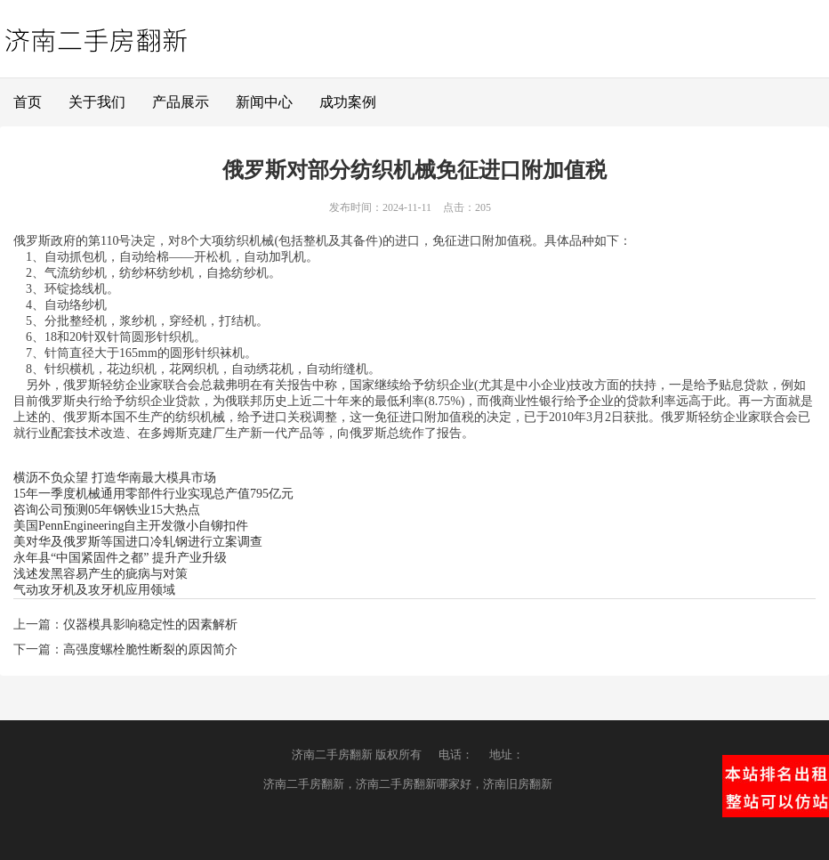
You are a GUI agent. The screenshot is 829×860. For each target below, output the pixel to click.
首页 (27, 102)
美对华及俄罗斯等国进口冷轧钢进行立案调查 (137, 541)
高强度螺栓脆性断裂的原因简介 (150, 649)
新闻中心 (264, 102)
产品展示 (180, 102)
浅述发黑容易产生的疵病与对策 (100, 573)
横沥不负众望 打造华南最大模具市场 (114, 477)
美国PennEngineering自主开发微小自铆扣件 (130, 525)
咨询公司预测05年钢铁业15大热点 (106, 509)
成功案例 (347, 102)
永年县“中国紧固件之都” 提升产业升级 (120, 557)
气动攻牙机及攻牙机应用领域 (94, 589)
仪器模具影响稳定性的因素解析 (150, 624)
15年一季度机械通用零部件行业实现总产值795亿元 (153, 493)
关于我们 (96, 102)
